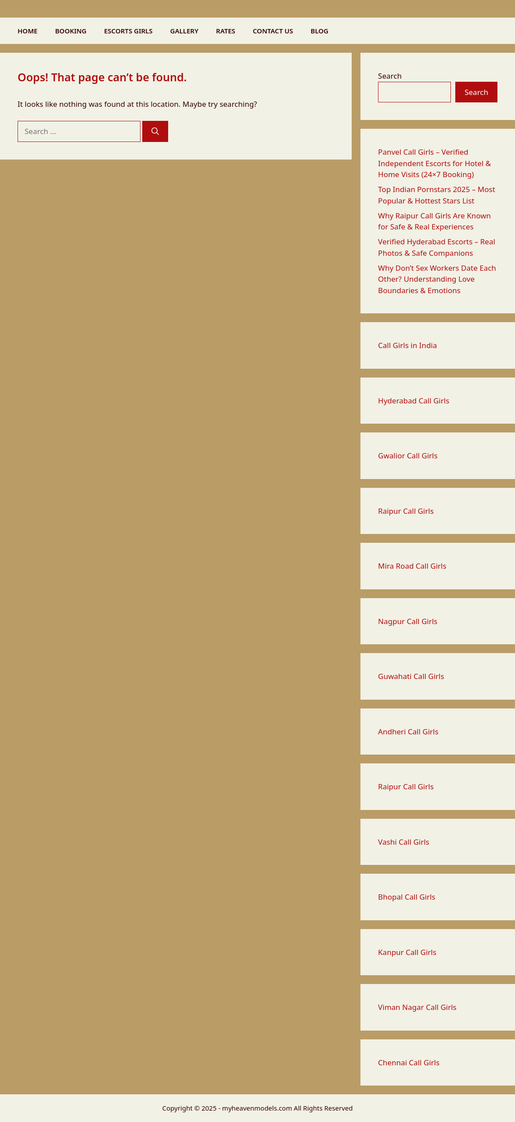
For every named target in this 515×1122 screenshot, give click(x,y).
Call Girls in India (407, 345)
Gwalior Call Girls (408, 455)
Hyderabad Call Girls (413, 401)
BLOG (319, 30)
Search (390, 76)
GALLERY (184, 30)
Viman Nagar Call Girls (417, 1007)
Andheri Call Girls (408, 731)
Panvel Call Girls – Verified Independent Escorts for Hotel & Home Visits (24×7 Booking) (434, 163)
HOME (27, 30)
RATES (225, 30)
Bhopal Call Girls (406, 897)
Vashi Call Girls (403, 842)
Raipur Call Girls (406, 511)
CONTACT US (273, 30)
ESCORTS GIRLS (128, 30)
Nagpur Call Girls (407, 621)
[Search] (155, 131)
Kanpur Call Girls (407, 952)
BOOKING (70, 30)
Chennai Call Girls (408, 1062)
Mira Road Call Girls (412, 566)
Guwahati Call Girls (411, 676)
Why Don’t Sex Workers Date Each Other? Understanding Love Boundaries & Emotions (437, 279)
